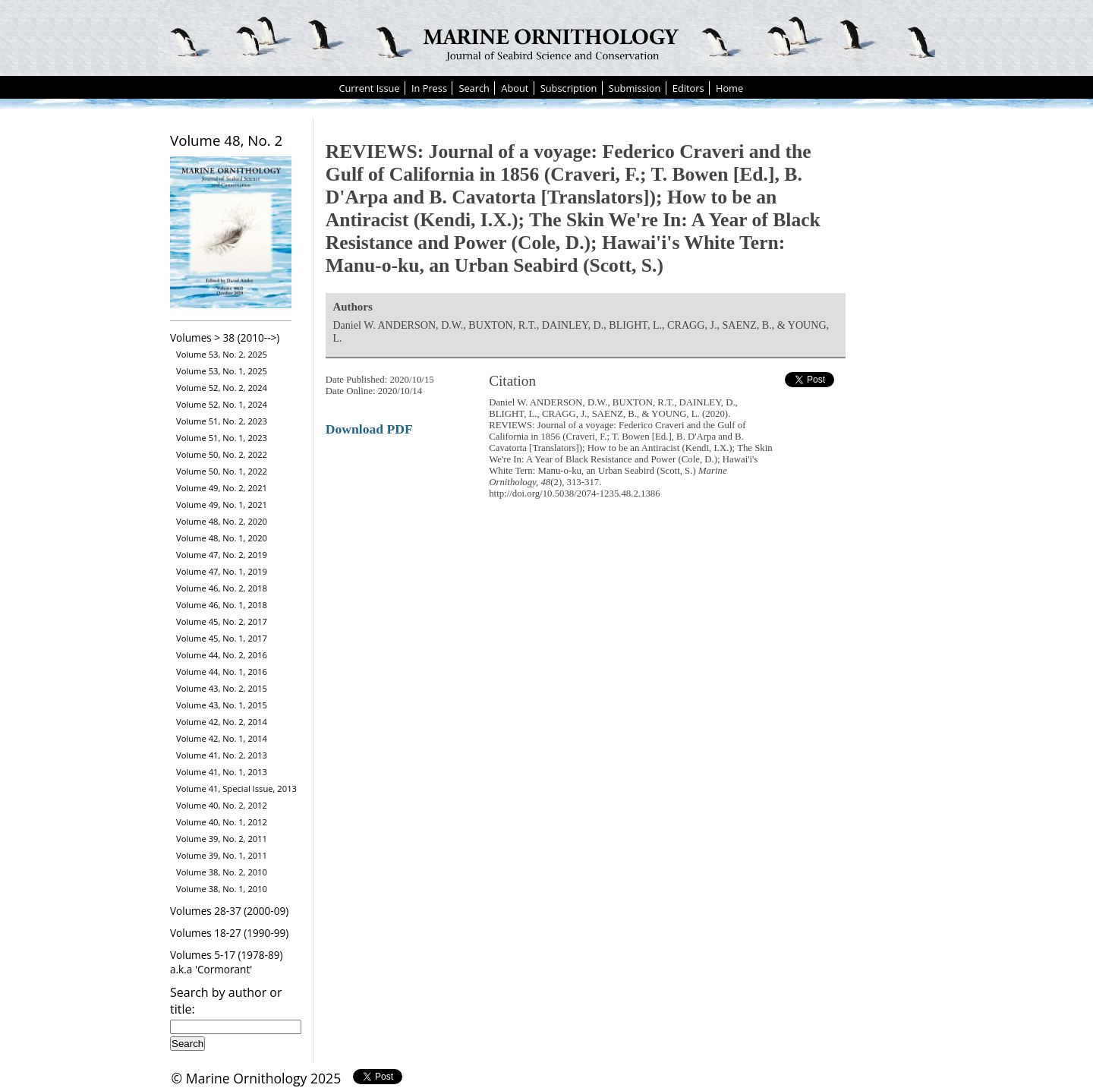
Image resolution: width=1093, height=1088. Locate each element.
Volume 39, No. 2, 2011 (221, 838)
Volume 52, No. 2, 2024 (221, 387)
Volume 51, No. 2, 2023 (221, 421)
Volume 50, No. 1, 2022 (221, 471)
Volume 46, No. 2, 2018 (221, 588)
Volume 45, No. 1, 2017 (221, 638)
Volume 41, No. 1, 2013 (221, 771)
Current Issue (369, 88)
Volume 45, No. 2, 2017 (221, 621)
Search (474, 88)
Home (729, 88)
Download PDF (369, 429)
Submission (635, 88)
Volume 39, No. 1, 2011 (221, 855)
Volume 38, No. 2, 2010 (221, 872)
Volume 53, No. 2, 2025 (221, 354)
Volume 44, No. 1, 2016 (221, 671)
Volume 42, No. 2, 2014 (221, 721)
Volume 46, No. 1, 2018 (221, 604)
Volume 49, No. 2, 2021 (221, 488)
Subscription (568, 88)
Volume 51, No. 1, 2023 (221, 437)
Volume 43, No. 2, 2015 (221, 688)
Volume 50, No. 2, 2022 (221, 454)
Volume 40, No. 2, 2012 (221, 805)
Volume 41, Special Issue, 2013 (236, 788)
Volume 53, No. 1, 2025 (221, 371)
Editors (688, 88)
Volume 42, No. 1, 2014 (221, 738)
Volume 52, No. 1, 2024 (221, 404)
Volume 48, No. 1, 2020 (221, 538)
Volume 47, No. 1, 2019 (221, 571)
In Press (429, 88)
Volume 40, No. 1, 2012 (221, 822)
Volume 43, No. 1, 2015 (221, 705)
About (514, 88)
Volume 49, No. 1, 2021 (221, 504)
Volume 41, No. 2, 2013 (221, 755)
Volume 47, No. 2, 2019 (221, 554)
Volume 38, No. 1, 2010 (221, 888)
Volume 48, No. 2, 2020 (221, 521)
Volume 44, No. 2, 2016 (221, 655)
